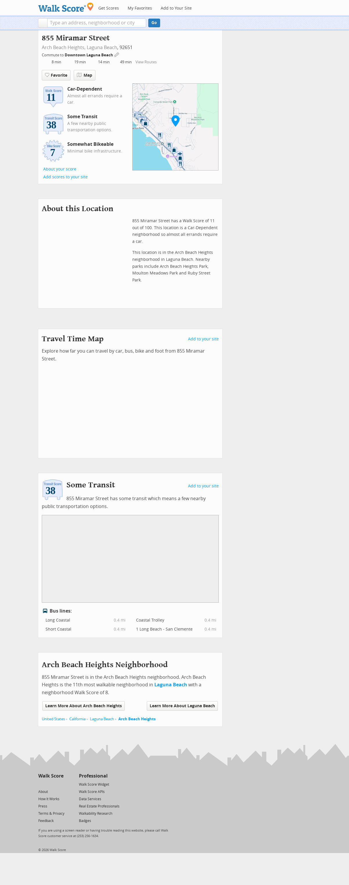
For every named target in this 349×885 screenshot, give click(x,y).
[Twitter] (41, 784)
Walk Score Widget (94, 784)
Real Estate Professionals (99, 806)
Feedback (46, 821)
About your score (59, 169)
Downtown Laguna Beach (89, 55)
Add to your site (203, 339)
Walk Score (51, 776)
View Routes (146, 62)
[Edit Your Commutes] (117, 54)
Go (154, 22)
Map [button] (84, 75)
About (43, 792)
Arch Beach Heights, (64, 47)
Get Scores (108, 8)
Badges (85, 821)
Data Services (90, 799)
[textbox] (96, 23)
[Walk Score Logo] (66, 7)
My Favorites (140, 8)
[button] (43, 23)
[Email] (59, 784)
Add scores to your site (65, 177)
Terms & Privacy (51, 814)
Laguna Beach (102, 47)
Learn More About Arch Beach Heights (83, 705)
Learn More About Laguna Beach (182, 705)
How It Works (48, 799)
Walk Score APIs (92, 792)
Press (42, 806)
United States (53, 719)
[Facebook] (50, 784)
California (77, 719)
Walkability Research (95, 814)
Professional (93, 776)
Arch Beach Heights (136, 719)
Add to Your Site (176, 8)
